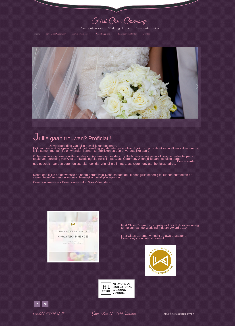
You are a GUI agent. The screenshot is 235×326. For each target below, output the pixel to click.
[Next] (197, 87)
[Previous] (36, 87)
